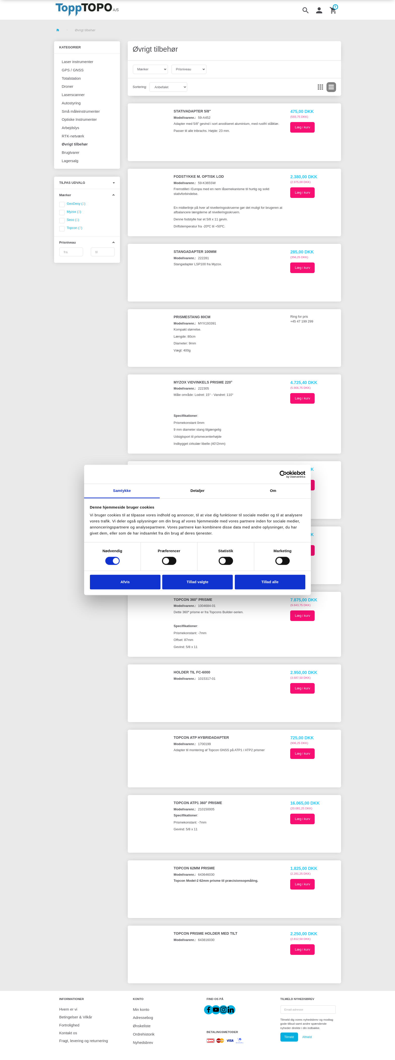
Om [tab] (273, 490)
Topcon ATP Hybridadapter (201, 737)
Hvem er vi (68, 1009)
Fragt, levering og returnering (83, 1041)
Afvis (125, 582)
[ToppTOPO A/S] (87, 10)
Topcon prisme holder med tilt (205, 933)
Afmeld (307, 1037)
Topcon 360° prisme (193, 600)
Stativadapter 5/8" (192, 111)
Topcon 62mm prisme (194, 868)
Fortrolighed (69, 1025)
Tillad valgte (197, 582)
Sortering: (140, 87)
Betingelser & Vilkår (75, 1017)
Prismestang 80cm (192, 317)
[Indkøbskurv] (333, 10)
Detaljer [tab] (197, 490)
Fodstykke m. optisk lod (199, 176)
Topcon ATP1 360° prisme (198, 803)
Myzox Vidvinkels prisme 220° (203, 382)
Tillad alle (269, 582)
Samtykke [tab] (122, 490)
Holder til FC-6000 (192, 672)
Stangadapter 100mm (195, 252)
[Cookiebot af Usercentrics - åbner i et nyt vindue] (283, 474)
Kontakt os (68, 1033)
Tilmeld (289, 1037)
